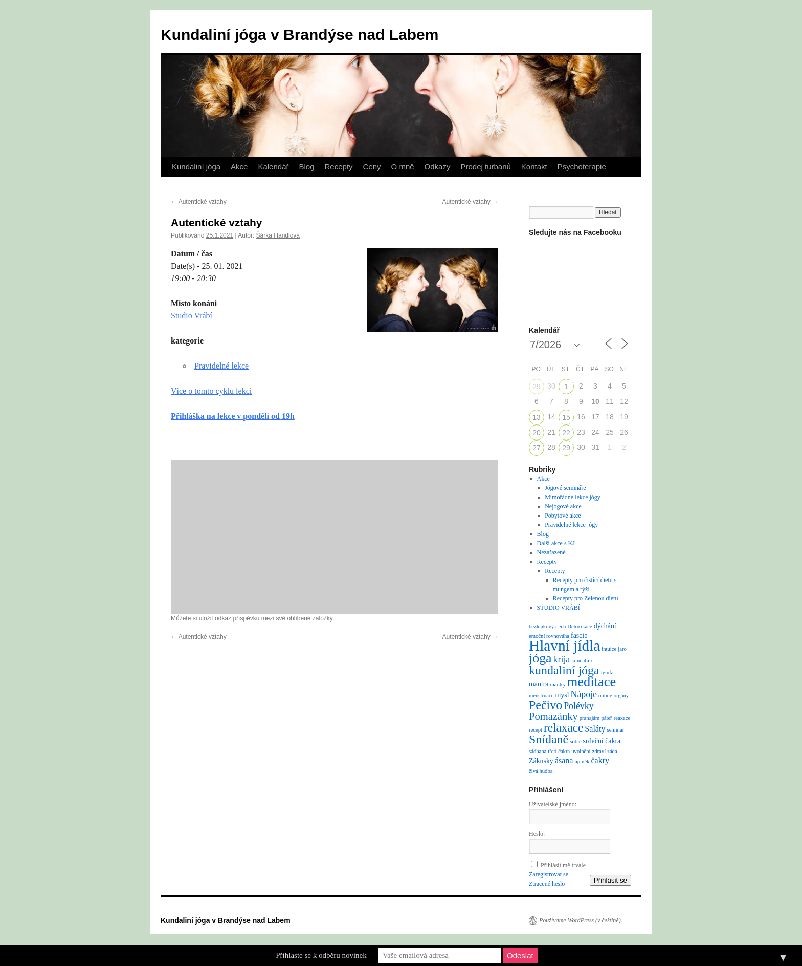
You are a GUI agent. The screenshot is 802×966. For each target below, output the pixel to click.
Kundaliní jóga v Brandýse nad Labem (299, 34)
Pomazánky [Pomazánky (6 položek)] (553, 716)
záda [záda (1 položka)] (612, 751)
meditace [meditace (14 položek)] (591, 682)
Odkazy (438, 166)
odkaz (223, 618)
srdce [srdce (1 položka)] (575, 741)
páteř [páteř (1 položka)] (606, 718)
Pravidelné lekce (221, 365)
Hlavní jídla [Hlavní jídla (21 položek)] (564, 645)
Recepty (339, 166)
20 (536, 432)
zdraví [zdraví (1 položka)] (599, 751)
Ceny (372, 166)
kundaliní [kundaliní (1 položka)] (581, 660)
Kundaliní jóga (196, 166)
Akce (239, 166)
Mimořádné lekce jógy (572, 497)
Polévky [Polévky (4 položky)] (578, 706)
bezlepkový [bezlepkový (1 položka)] (541, 626)
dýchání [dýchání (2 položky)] (605, 626)
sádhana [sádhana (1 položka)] (537, 751)
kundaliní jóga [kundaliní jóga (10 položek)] (564, 670)
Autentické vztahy (199, 201)
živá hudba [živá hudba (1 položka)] (540, 771)
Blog (306, 166)
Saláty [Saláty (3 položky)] (595, 728)
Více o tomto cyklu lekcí (211, 391)
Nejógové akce (563, 506)
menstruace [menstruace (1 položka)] (541, 695)
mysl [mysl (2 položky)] (562, 695)
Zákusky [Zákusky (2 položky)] (541, 761)
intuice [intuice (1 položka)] (609, 649)
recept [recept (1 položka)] (535, 730)
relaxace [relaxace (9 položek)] (563, 727)
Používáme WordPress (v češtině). (580, 920)
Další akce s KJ (556, 543)
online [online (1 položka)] (605, 695)
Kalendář (273, 166)
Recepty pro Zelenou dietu (585, 598)
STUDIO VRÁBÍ (558, 607)
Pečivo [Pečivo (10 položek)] (545, 705)
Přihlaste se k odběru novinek (321, 955)
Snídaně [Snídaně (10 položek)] (548, 739)
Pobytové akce (563, 515)
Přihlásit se (610, 880)
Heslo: (537, 834)
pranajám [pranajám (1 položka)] (590, 718)
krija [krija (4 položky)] (561, 659)
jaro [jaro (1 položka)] (622, 649)
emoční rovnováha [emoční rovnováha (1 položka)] (549, 636)
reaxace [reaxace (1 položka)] (622, 718)
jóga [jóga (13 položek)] (540, 658)
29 (536, 386)
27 (536, 448)
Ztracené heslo (547, 883)
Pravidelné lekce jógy (571, 524)
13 (536, 417)
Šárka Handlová (278, 235)
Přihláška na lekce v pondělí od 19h (233, 416)
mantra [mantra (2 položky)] (539, 684)
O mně (402, 166)
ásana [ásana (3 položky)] (564, 760)
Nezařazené (551, 552)
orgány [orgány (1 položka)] (621, 695)
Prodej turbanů (485, 166)
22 (566, 432)
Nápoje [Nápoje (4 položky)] (584, 694)
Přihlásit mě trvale (563, 865)
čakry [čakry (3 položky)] (600, 760)
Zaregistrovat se (548, 874)
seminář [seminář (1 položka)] (615, 730)
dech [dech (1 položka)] (560, 626)
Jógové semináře (565, 487)
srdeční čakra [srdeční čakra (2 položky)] (602, 741)
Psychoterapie (582, 166)
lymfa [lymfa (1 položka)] (607, 672)
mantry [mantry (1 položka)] (558, 685)
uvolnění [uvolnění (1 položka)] (580, 751)
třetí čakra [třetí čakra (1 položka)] (559, 751)
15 (566, 417)
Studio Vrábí (191, 315)
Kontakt (534, 166)
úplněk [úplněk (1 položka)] (581, 761)
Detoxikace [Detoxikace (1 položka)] (579, 626)
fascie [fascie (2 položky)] (579, 635)
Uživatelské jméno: (552, 804)
